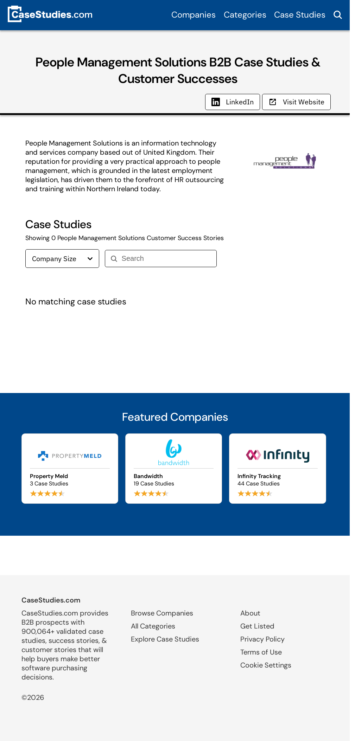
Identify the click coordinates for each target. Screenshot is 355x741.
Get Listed (257, 626)
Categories (245, 14)
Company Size (62, 258)
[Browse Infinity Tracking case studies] (277, 468)
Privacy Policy (262, 639)
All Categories (153, 626)
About (250, 613)
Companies (193, 14)
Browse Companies (162, 613)
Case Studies (299, 14)
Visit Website (296, 102)
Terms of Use (261, 652)
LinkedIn (232, 102)
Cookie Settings (265, 665)
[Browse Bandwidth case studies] (173, 468)
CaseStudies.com (51, 600)
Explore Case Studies (165, 639)
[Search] (166, 258)
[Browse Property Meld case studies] (69, 468)
